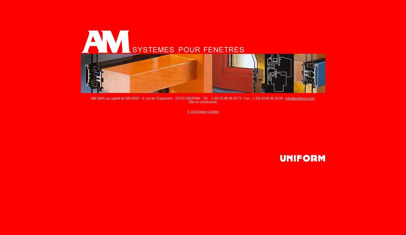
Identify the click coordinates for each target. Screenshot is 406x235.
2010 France (198, 111)
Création (212, 111)
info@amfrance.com (300, 98)
